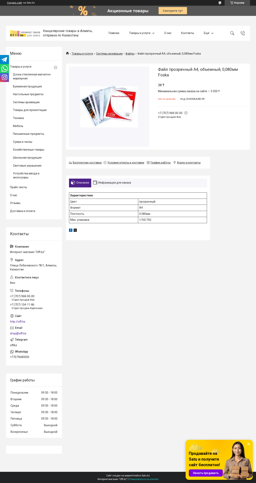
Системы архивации (109, 53)
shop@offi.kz (18, 333)
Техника (18, 118)
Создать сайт (14, 2)
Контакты (187, 33)
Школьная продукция (27, 157)
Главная (114, 33)
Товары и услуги (139, 33)
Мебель (18, 126)
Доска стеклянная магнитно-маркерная (32, 76)
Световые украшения (27, 165)
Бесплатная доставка (87, 162)
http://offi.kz (17, 321)
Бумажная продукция (27, 86)
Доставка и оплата (22, 211)
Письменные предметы (28, 133)
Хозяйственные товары (28, 149)
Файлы (129, 53)
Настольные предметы (28, 94)
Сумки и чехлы (22, 141)
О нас (167, 33)
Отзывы (15, 203)
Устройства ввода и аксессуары (26, 175)
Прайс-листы (18, 187)
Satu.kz (146, 475)
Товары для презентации (30, 110)
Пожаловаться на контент (144, 479)
